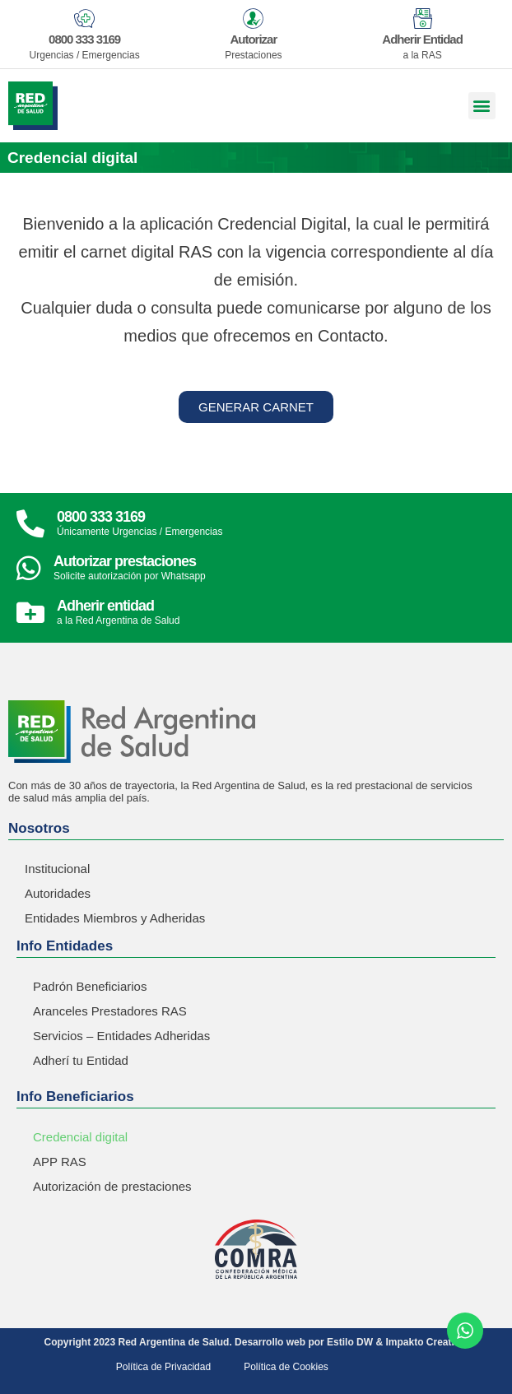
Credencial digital (80, 1137)
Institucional (57, 869)
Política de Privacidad (163, 1367)
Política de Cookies (286, 1367)
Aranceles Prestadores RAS (110, 1011)
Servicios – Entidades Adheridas (121, 1036)
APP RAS (59, 1162)
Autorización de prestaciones (112, 1186)
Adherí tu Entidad (80, 1060)
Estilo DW (350, 1342)
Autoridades (58, 893)
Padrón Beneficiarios (90, 986)
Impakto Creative (425, 1342)
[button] (482, 105)
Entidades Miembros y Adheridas (115, 918)
